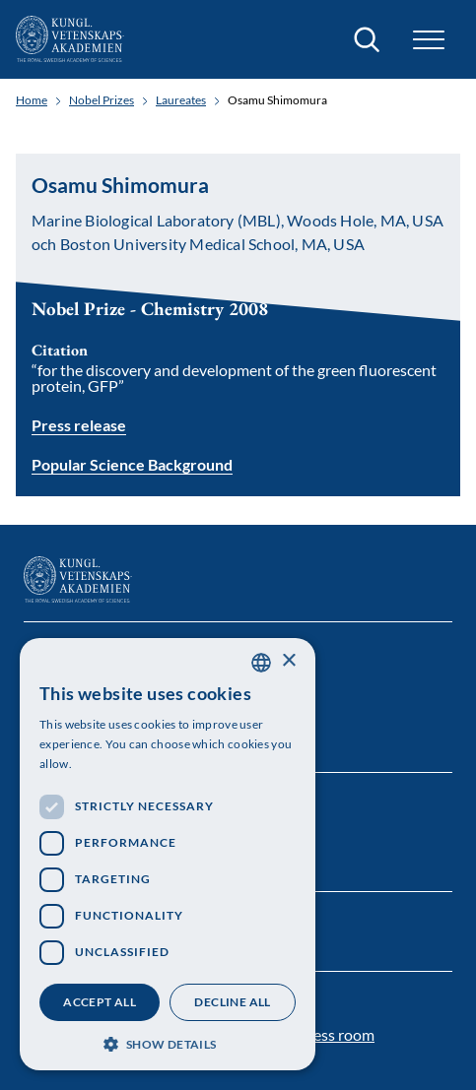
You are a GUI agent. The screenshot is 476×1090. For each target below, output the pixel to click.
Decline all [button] (232, 1001)
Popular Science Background (132, 465)
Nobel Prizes (101, 100)
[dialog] (167, 854)
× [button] (288, 661)
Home (31, 100)
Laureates (181, 100)
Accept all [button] (99, 1001)
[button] (428, 40)
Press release (79, 425)
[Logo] (70, 39)
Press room (336, 1034)
